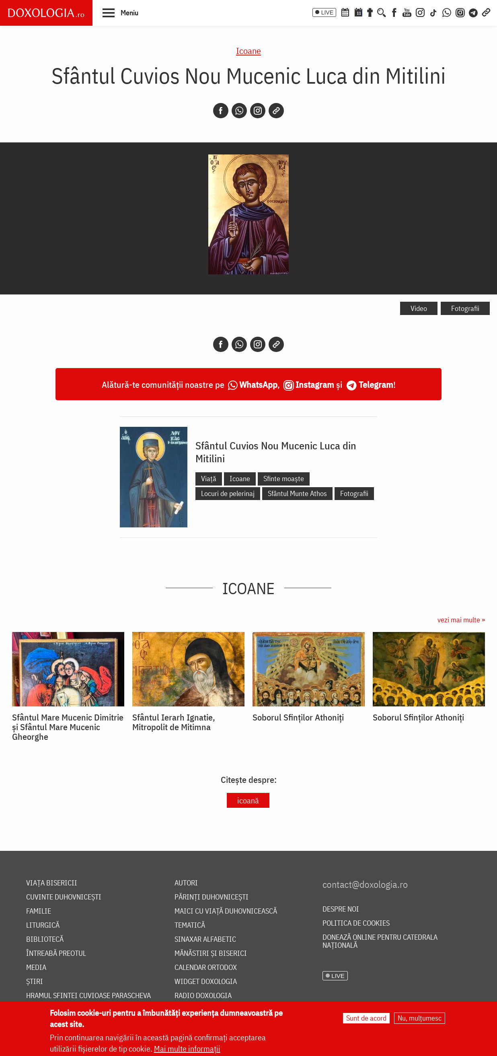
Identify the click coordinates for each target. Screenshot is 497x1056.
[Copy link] (276, 110)
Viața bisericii (51, 883)
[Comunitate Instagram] (460, 11)
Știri (34, 982)
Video (419, 308)
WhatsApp (258, 384)
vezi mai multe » (461, 619)
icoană (248, 800)
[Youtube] (407, 11)
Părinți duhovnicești (212, 897)
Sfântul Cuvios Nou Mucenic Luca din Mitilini (275, 452)
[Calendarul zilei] (358, 11)
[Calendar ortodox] (345, 11)
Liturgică (43, 925)
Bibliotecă (45, 939)
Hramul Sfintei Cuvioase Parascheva (88, 996)
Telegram (376, 384)
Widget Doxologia (206, 982)
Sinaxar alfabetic (205, 939)
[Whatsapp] (239, 110)
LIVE (327, 12)
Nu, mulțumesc (420, 1018)
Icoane (248, 50)
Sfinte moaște (283, 478)
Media (36, 967)
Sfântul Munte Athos (297, 493)
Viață (208, 478)
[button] (120, 12)
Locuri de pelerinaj (228, 493)
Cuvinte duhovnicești (63, 897)
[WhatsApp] (446, 11)
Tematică (190, 925)
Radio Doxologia (203, 996)
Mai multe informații (187, 1048)
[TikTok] (433, 11)
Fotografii (465, 308)
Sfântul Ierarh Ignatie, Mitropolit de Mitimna (173, 722)
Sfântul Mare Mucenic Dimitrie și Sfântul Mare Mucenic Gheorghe (67, 726)
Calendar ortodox (206, 967)
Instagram (315, 384)
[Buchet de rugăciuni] (370, 11)
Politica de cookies (356, 923)
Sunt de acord (366, 1018)
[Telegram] (473, 11)
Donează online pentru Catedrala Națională (379, 941)
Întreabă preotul (56, 953)
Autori (186, 883)
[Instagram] (420, 11)
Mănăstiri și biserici (211, 953)
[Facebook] (394, 11)
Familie (38, 911)
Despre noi (340, 909)
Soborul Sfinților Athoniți (298, 717)
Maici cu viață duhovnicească (226, 911)
